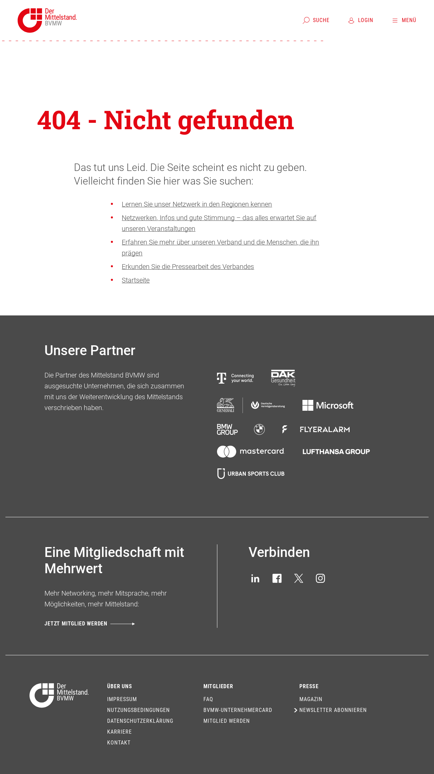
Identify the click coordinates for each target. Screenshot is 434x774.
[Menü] (403, 20)
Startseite (136, 280)
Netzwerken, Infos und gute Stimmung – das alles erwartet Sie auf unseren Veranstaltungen (219, 223)
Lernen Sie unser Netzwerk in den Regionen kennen (197, 204)
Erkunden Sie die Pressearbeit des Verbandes (188, 267)
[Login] (360, 20)
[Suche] (316, 20)
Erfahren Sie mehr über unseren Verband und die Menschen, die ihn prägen (220, 247)
